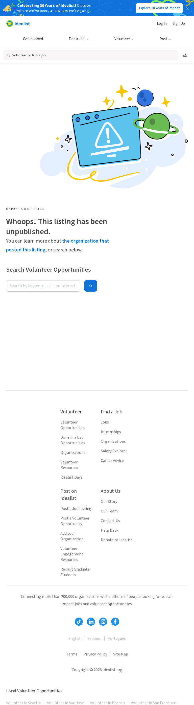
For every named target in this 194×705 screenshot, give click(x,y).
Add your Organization (72, 536)
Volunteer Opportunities (72, 425)
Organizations (72, 452)
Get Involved (33, 39)
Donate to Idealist (116, 540)
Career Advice (112, 460)
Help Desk (109, 530)
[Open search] (90, 55)
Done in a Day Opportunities (72, 440)
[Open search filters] (184, 55)
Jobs (105, 422)
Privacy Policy (95, 654)
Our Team (109, 511)
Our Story (109, 501)
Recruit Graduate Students (75, 572)
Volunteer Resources (69, 465)
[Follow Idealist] (79, 622)
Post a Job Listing (75, 508)
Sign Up (179, 23)
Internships (111, 432)
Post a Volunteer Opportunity (74, 521)
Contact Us (110, 521)
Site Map (120, 654)
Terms (71, 654)
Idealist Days (71, 477)
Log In (162, 23)
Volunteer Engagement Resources (71, 554)
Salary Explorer (114, 451)
